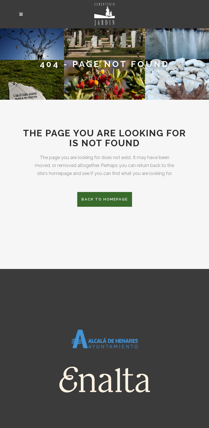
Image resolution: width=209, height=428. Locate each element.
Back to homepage (104, 199)
